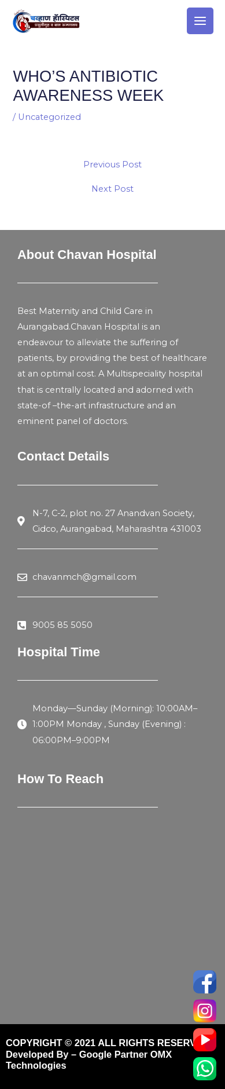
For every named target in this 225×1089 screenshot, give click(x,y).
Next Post (112, 189)
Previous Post (112, 164)
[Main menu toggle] (200, 21)
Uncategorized (49, 117)
